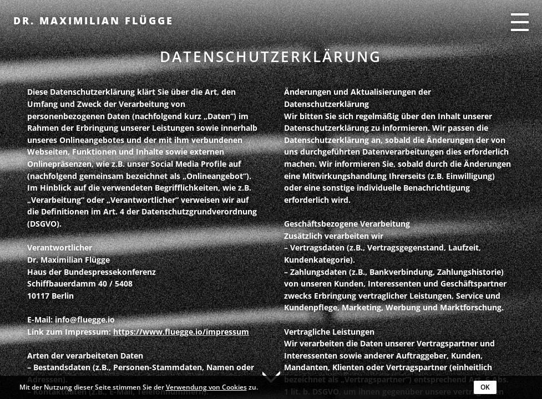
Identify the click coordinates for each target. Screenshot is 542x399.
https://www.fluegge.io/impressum (181, 331)
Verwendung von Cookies (206, 387)
